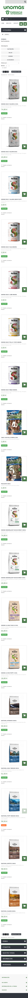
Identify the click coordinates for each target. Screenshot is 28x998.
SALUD (10, 52)
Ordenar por (4, 62)
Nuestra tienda (8, 953)
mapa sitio (8, 23)
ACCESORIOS (10, 59)
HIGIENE (10, 56)
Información (7, 959)
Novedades (7, 964)
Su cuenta (21, 24)
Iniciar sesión (25, 24)
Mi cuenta (5, 982)
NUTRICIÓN (10, 49)
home (2, 23)
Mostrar (3, 65)
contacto (16, 23)
